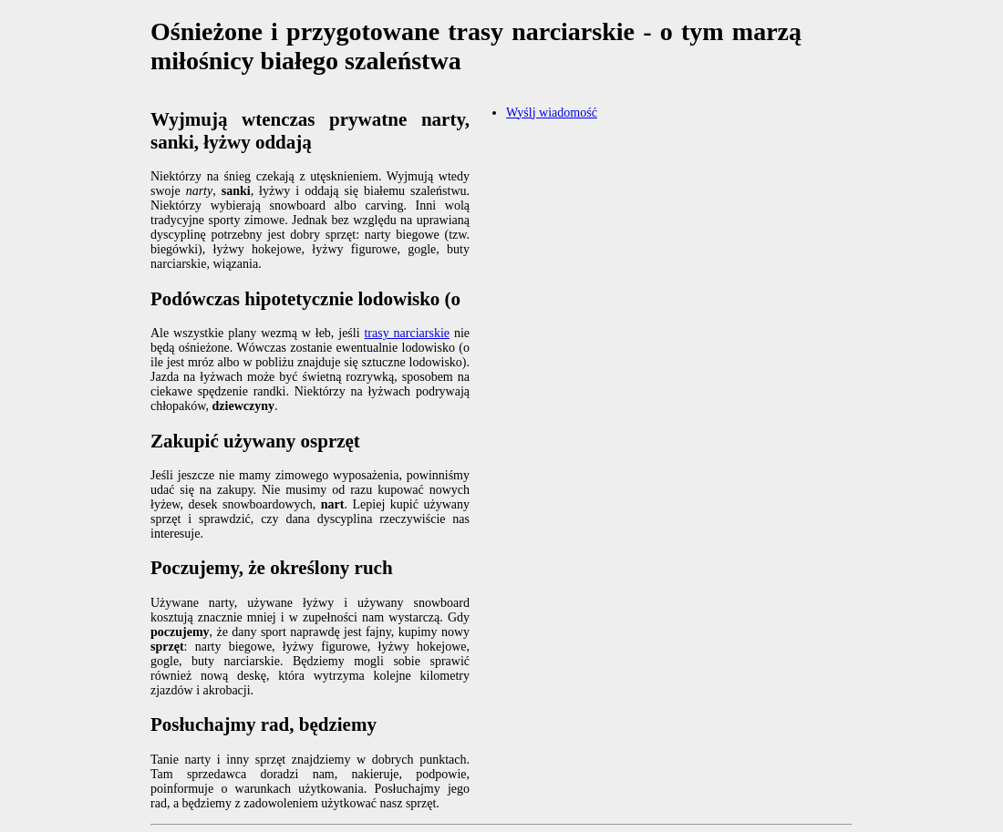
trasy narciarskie (407, 333)
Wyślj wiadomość (551, 112)
